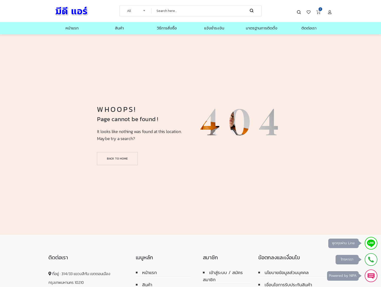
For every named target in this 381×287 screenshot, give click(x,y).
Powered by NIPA (343, 275)
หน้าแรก (149, 272)
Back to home (117, 158)
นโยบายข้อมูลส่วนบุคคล (287, 272)
